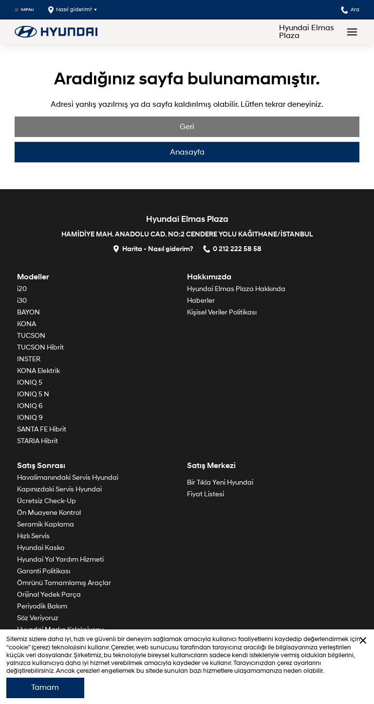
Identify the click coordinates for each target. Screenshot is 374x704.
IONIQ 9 (30, 417)
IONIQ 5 (29, 382)
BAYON (28, 312)
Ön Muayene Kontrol (49, 512)
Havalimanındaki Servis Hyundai (67, 477)
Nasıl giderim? (70, 10)
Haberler (201, 300)
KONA (26, 324)
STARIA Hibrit (37, 441)
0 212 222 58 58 (232, 248)
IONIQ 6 (30, 406)
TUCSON (31, 336)
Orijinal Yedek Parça (49, 594)
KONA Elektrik (38, 371)
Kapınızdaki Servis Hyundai (59, 489)
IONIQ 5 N (33, 394)
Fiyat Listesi (205, 494)
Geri (187, 127)
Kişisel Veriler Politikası (222, 312)
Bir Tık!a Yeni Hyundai (220, 482)
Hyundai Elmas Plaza (306, 31)
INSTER (28, 359)
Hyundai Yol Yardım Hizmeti (60, 559)
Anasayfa (187, 152)
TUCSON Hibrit (40, 347)
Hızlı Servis (33, 536)
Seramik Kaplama (45, 524)
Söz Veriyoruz (37, 618)
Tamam (45, 687)
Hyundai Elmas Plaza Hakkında (236, 289)
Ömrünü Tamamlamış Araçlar (64, 583)
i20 (22, 289)
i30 (22, 300)
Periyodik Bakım (42, 606)
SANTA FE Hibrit (41, 429)
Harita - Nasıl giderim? (152, 248)
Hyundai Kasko (40, 548)
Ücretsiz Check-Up (46, 501)
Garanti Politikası (43, 571)
